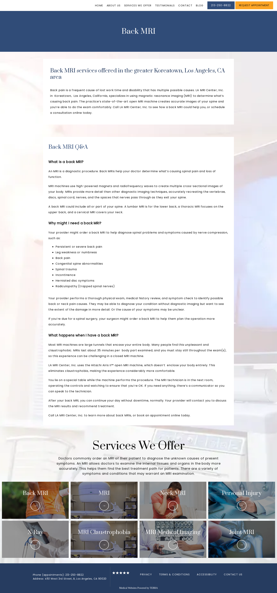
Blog (200, 5)
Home (99, 5)
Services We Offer (138, 5)
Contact (185, 5)
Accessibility (207, 574)
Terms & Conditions (174, 574)
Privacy (146, 574)
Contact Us (233, 574)
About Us (114, 5)
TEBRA (154, 588)
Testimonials (165, 5)
